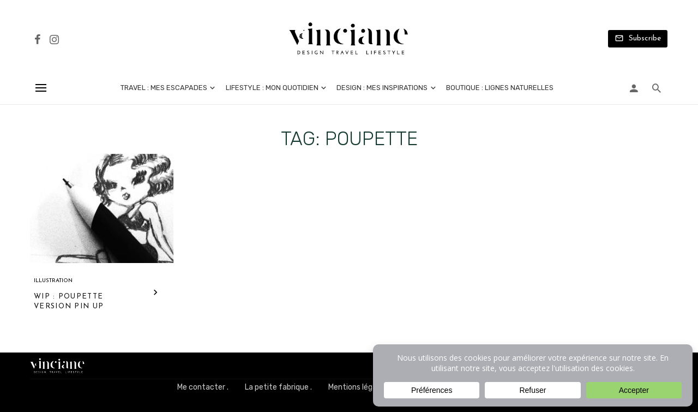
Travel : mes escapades (164, 87)
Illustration (53, 281)
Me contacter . (202, 387)
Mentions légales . (359, 387)
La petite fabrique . (278, 387)
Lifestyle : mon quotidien (272, 87)
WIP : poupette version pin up (69, 301)
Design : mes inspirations (382, 87)
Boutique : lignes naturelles (499, 87)
